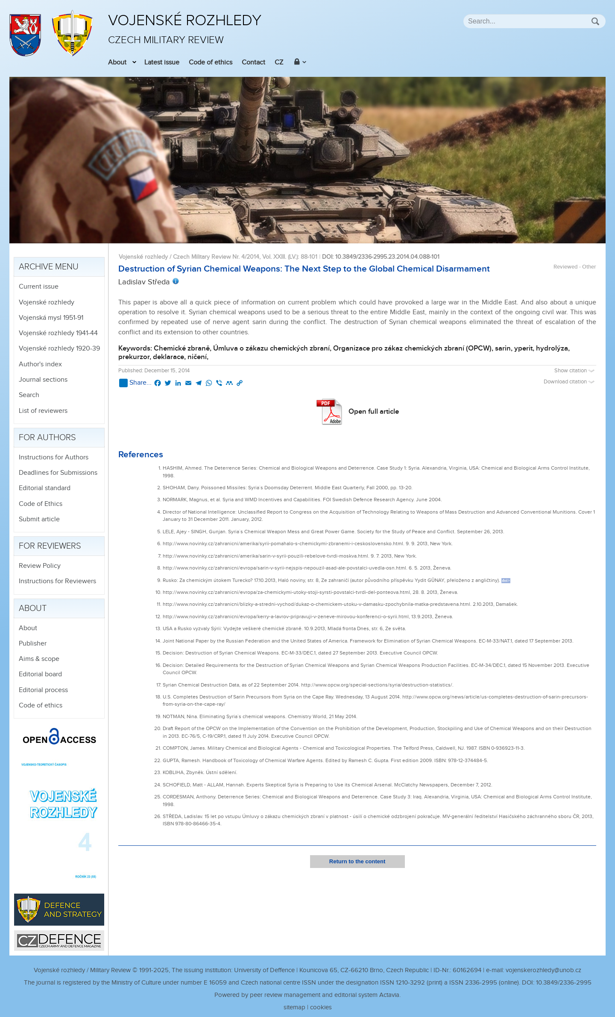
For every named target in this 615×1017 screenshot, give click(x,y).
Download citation (570, 382)
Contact (253, 62)
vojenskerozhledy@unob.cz (543, 970)
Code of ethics (210, 62)
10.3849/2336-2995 (564, 982)
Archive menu (49, 267)
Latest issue (161, 62)
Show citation (575, 371)
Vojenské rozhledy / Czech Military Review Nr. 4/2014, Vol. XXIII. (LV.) (208, 256)
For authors (47, 438)
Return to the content (357, 861)
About (117, 62)
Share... (135, 383)
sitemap (294, 1007)
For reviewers (50, 546)
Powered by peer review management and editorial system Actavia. (307, 995)
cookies (321, 1007)
